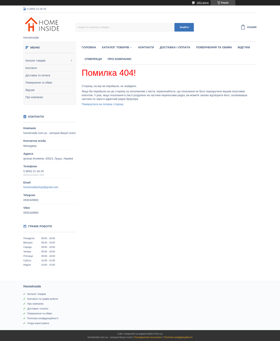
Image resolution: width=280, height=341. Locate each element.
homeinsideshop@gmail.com (40, 187)
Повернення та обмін (38, 82)
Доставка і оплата (175, 47)
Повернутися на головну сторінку (102, 104)
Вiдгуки (244, 47)
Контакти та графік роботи (42, 298)
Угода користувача (38, 323)
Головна (89, 47)
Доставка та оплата (37, 75)
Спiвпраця (93, 58)
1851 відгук (203, 2)
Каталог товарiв (115, 47)
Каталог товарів (35, 60)
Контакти (31, 68)
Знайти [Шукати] (184, 27)
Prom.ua (158, 333)
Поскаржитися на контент (148, 337)
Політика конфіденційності (42, 318)
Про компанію (34, 97)
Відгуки (30, 90)
